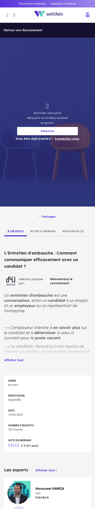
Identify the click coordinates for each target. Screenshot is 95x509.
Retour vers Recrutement (22, 8)
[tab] (15, 209)
